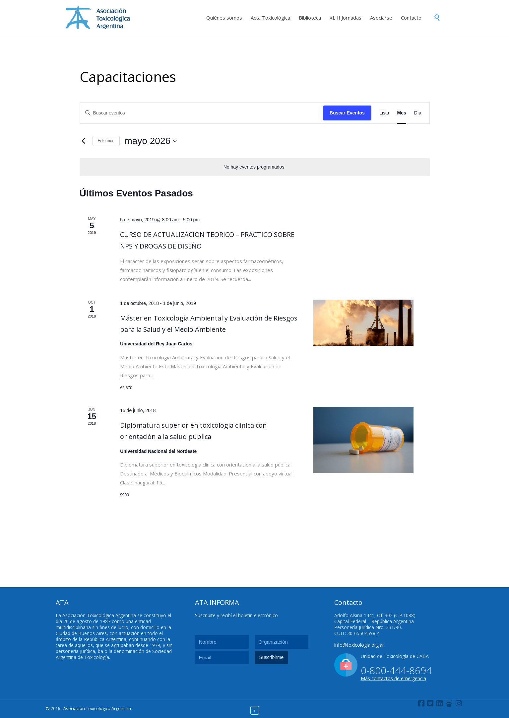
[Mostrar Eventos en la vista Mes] (401, 113)
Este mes (106, 140)
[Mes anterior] (84, 141)
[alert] (255, 167)
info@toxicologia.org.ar (359, 645)
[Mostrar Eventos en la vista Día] (417, 113)
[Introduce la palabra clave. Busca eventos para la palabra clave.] (201, 113)
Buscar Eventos (347, 112)
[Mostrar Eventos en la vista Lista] (384, 113)
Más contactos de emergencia (393, 678)
